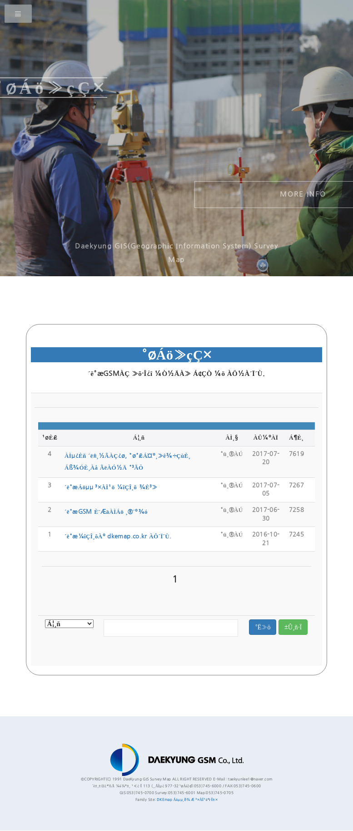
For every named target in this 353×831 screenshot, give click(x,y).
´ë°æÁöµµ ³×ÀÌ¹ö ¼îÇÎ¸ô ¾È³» (111, 487)
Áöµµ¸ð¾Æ (183, 799)
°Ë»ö (263, 627)
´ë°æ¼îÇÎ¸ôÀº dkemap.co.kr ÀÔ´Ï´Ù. (118, 536)
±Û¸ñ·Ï (293, 627)
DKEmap (164, 799)
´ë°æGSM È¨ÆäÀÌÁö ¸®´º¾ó (106, 512)
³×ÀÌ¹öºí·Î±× (206, 799)
